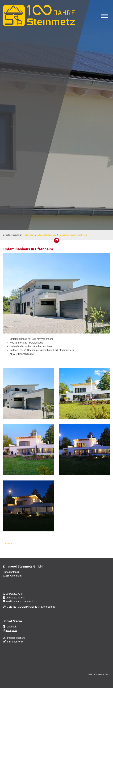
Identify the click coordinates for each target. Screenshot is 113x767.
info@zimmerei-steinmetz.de (21, 601)
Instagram (11, 630)
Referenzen (29, 235)
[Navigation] (104, 15)
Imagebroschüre (16, 637)
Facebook (11, 626)
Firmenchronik (15, 641)
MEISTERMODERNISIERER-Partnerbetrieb (30, 606)
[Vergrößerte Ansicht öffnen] (28, 393)
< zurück (7, 543)
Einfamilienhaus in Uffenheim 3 (73, 235)
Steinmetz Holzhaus (47, 235)
